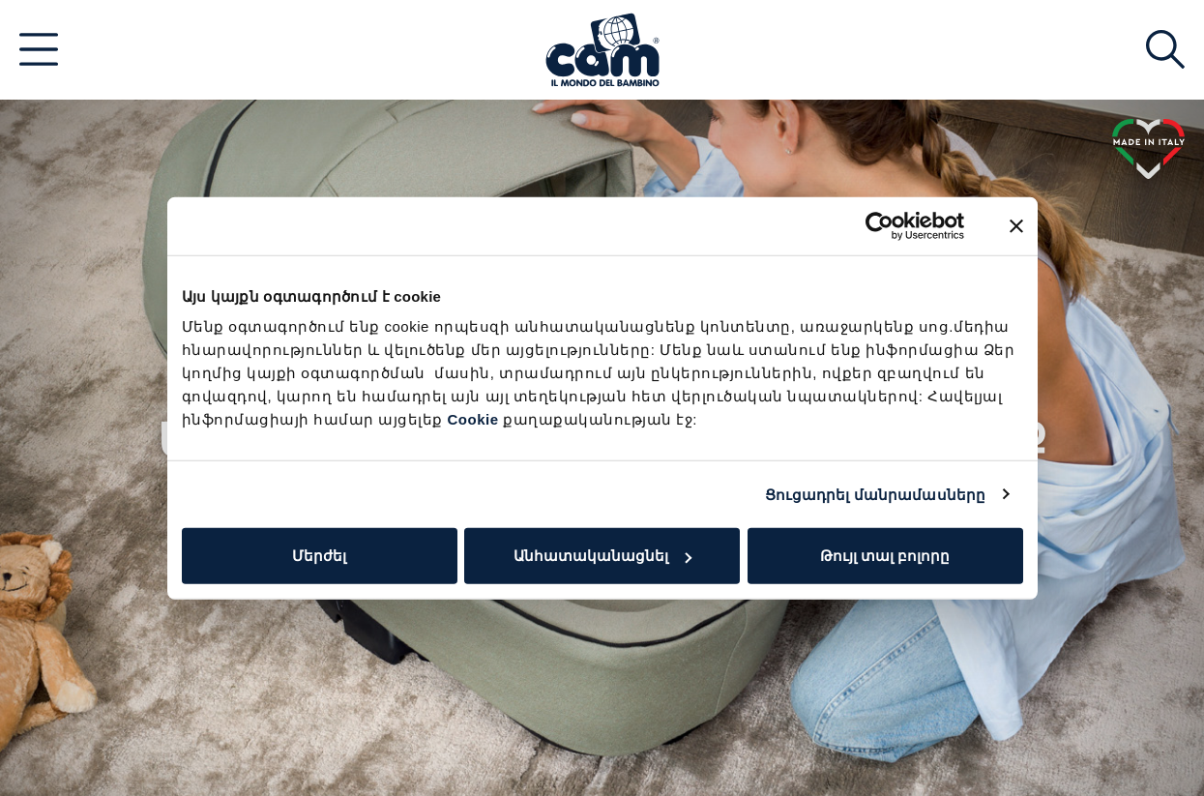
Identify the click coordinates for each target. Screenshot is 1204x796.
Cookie (473, 419)
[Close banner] (1016, 225)
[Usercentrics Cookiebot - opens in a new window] (879, 225)
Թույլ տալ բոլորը (885, 555)
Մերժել (319, 555)
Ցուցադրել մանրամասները (875, 494)
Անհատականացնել (602, 555)
